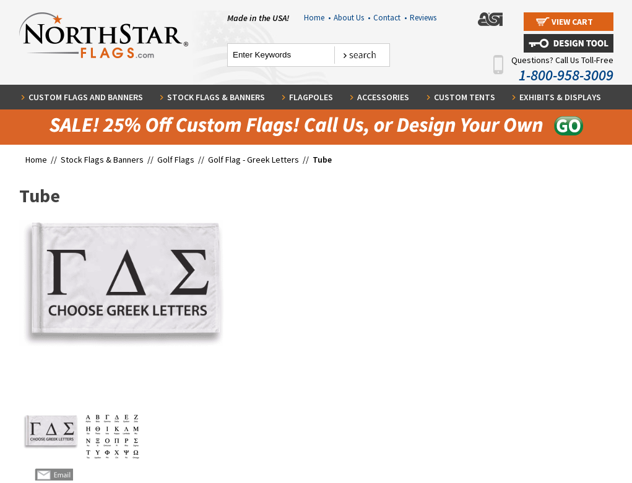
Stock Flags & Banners (216, 97)
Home (317, 17)
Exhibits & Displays (560, 97)
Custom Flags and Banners (85, 97)
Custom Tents (464, 97)
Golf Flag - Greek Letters (253, 159)
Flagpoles (311, 97)
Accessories (383, 97)
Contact (390, 17)
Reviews (423, 17)
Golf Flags (176, 159)
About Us (352, 17)
